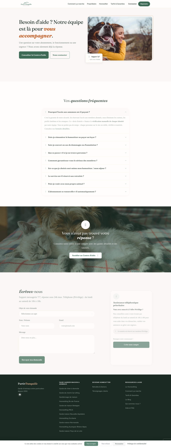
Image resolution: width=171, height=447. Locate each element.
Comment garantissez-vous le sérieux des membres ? (70, 167)
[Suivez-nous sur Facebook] (20, 395)
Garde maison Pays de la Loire (70, 431)
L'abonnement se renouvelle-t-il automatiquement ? (70, 198)
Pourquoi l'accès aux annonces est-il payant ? (67, 118)
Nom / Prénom (24, 327)
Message (22, 339)
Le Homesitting (131, 387)
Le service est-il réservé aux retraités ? (64, 182)
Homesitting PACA (66, 410)
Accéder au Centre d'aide (85, 255)
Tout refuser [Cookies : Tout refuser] (105, 444)
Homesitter (103, 4)
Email (61, 327)
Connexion (132, 4)
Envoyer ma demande (32, 366)
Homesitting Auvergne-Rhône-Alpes (73, 427)
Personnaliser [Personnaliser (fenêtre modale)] (119, 444)
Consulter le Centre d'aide (34, 55)
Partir (28, 383)
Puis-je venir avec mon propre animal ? (64, 190)
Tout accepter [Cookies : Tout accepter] (91, 444)
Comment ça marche (76, 4)
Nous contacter (60, 55)
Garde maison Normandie (69, 423)
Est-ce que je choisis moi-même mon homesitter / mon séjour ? (75, 175)
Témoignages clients (100, 391)
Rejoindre (144, 4)
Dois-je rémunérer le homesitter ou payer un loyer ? (70, 144)
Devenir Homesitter (101, 382)
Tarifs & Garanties (118, 4)
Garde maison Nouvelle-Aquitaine (72, 414)
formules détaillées (62, 135)
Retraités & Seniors (99, 387)
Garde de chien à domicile (69, 389)
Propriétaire (91, 4)
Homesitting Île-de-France (69, 401)
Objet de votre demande (28, 315)
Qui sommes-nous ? (132, 404)
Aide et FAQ (129, 408)
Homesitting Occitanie (67, 418)
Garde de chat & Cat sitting (69, 393)
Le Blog (128, 400)
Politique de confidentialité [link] (136, 444)
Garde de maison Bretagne (69, 406)
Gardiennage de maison (68, 397)
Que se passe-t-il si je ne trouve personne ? (65, 159)
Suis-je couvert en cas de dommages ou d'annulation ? (71, 151)
